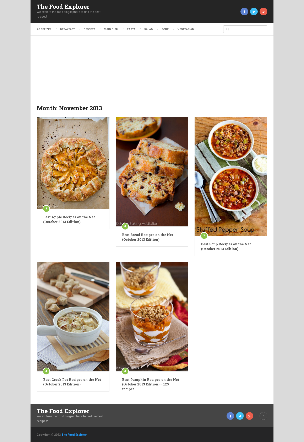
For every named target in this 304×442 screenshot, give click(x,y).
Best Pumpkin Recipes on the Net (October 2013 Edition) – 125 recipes (150, 384)
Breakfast (67, 29)
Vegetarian (186, 29)
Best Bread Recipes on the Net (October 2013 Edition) (147, 236)
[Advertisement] (152, 73)
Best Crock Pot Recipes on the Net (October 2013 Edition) (72, 381)
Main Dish (111, 29)
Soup (165, 29)
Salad (148, 29)
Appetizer (44, 29)
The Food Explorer (63, 7)
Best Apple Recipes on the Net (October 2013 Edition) (69, 219)
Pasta (131, 29)
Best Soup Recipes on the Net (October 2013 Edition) (226, 246)
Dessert (89, 29)
